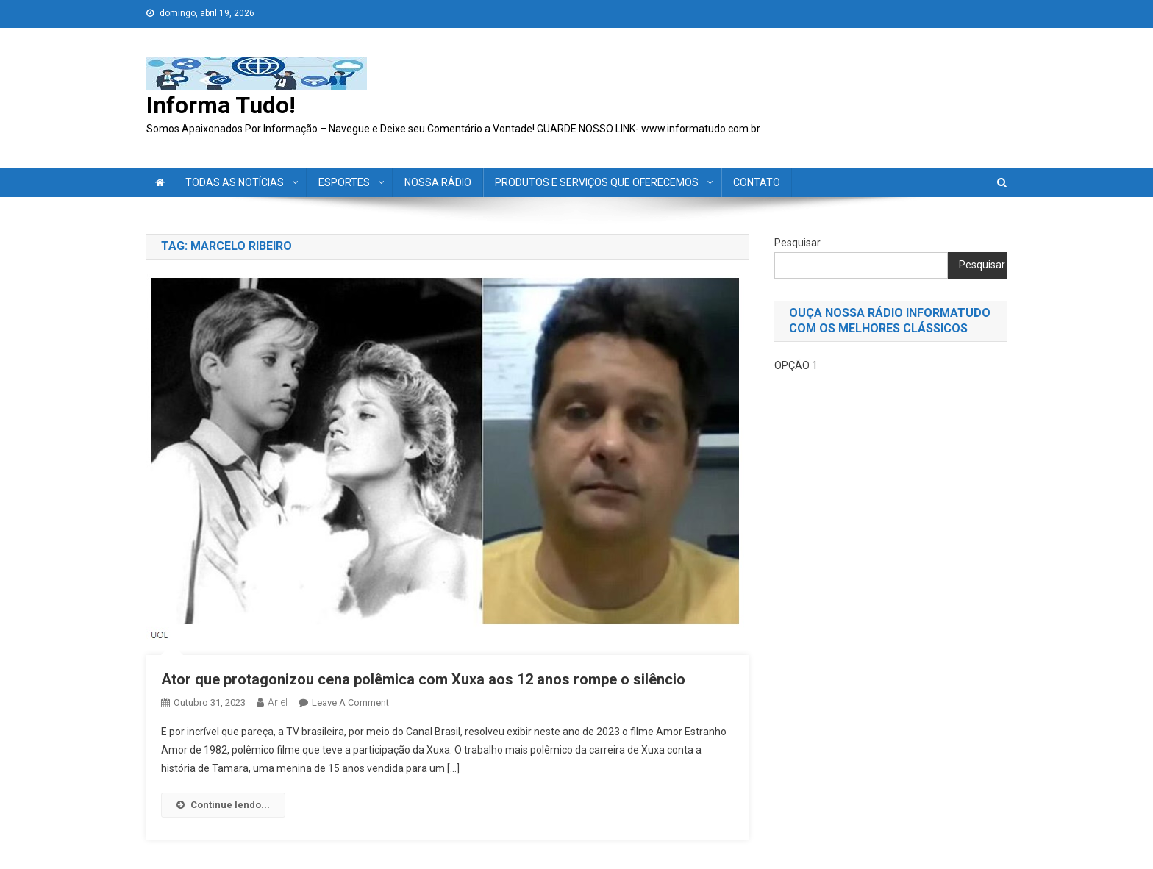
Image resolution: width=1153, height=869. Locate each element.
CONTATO (756, 182)
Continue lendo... (223, 804)
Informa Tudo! (221, 105)
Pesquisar (797, 242)
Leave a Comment (350, 702)
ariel (278, 702)
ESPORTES (344, 182)
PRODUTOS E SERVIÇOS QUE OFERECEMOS (597, 182)
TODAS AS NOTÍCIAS (234, 182)
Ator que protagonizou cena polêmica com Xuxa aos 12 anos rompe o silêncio (423, 679)
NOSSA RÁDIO (437, 182)
